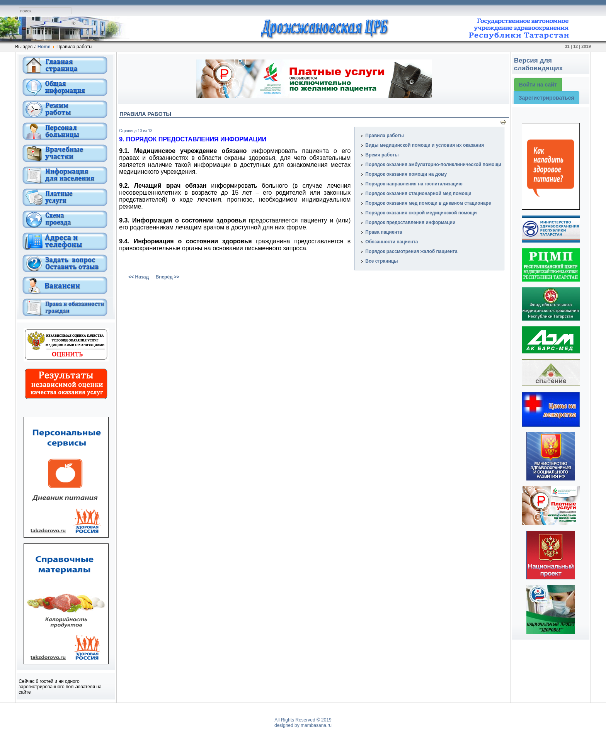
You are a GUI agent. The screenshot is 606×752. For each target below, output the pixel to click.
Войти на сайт (538, 84)
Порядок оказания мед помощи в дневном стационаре (428, 203)
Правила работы (384, 135)
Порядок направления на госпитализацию (414, 184)
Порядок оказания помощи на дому (406, 174)
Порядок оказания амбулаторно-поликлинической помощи (433, 164)
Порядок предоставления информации (410, 222)
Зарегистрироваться (546, 98)
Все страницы (381, 261)
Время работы (381, 155)
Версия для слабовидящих (538, 64)
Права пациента (383, 232)
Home (43, 46)
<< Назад (138, 277)
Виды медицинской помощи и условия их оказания (424, 145)
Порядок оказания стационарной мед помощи (418, 193)
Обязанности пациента (391, 241)
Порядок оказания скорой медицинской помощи (421, 213)
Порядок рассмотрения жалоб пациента (411, 251)
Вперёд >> (167, 277)
